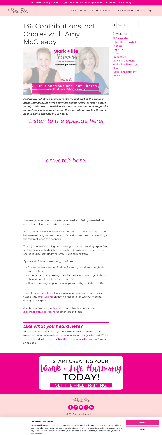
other (116, 53)
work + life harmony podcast (125, 74)
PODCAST (91, 10)
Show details (36, 430)
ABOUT (76, 10)
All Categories (120, 38)
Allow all (142, 413)
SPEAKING (107, 10)
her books (59, 308)
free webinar (46, 296)
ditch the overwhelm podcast (125, 44)
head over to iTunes (81, 331)
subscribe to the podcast (71, 339)
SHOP (140, 10)
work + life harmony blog (125, 66)
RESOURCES (125, 10)
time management (124, 60)
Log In (150, 10)
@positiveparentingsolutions (40, 311)
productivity (120, 57)
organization (120, 49)
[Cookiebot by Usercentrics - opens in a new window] (15, 430)
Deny (142, 420)
